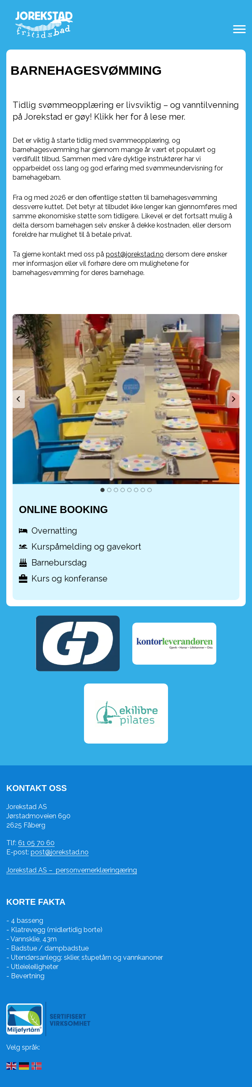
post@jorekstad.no (135, 254)
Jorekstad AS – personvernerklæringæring (71, 870)
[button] (126, 399)
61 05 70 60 (36, 843)
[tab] (102, 490)
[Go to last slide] (19, 399)
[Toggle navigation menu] (239, 29)
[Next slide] (233, 399)
